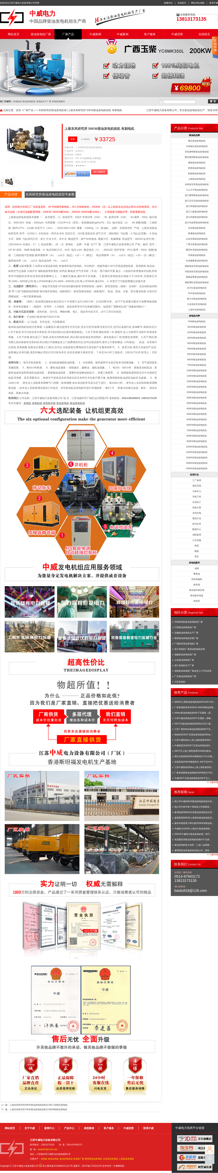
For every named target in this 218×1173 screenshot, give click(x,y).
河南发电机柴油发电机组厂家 (188, 622)
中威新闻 (95, 34)
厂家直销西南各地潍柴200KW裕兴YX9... (194, 772)
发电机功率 (194, 316)
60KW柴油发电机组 (196, 359)
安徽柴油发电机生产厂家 (186, 633)
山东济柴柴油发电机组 (197, 239)
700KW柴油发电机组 (197, 430)
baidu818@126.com (47, 1149)
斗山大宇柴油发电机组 (197, 190)
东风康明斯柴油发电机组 (197, 151)
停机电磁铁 (196, 579)
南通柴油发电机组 (196, 233)
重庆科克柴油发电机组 (197, 250)
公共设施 (196, 540)
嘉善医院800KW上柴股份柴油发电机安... (194, 817)
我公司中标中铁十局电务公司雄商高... (192, 807)
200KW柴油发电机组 (197, 387)
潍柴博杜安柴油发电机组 (197, 282)
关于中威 (30, 1128)
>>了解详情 (212, 782)
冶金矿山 (196, 491)
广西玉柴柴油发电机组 (197, 244)
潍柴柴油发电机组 (196, 162)
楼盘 (197, 551)
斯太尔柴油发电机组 (197, 299)
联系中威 (213, 3)
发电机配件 (194, 562)
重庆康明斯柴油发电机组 (197, 157)
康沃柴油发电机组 (196, 141)
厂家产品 (68, 34)
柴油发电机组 (77, 403)
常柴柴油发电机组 (196, 255)
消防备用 (196, 534)
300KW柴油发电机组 (197, 397)
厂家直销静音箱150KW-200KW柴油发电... (194, 707)
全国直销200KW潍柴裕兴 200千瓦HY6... (194, 762)
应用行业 (194, 474)
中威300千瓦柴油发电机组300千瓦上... (193, 778)
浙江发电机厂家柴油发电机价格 (189, 649)
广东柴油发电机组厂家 (185, 676)
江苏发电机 (179, 682)
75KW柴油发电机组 (196, 365)
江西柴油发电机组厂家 (185, 627)
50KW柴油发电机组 (196, 354)
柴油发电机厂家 (41, 34)
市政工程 (196, 496)
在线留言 (181, 3)
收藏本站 (168, 3)
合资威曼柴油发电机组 (197, 260)
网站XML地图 (197, 3)
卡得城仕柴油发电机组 (197, 146)
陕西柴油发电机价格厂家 (186, 638)
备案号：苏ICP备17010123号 (87, 1166)
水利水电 (196, 513)
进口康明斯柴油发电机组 (197, 195)
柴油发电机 (62, 403)
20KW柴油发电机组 (196, 338)
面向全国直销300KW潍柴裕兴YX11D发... (194, 756)
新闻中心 (49, 1128)
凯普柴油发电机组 (196, 168)
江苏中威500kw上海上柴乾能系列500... (193, 740)
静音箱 (196, 584)
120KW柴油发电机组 (197, 376)
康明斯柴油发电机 (93, 1159)
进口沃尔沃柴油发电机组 (197, 200)
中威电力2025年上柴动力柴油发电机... (193, 828)
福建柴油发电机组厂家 (185, 654)
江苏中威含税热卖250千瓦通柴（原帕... (193, 718)
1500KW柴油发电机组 (196, 457)
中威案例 (122, 34)
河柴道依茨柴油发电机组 (197, 271)
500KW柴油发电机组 (197, 419)
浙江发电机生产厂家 (184, 665)
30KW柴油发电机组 (196, 343)
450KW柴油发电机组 (197, 414)
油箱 (197, 568)
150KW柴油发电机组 (197, 381)
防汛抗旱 (196, 524)
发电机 (27, 403)
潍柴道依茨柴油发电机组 (197, 266)
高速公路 (196, 507)
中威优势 (177, 34)
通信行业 (196, 518)
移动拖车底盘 (196, 595)
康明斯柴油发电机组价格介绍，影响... (192, 850)
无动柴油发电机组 (196, 228)
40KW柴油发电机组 (196, 348)
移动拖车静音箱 (196, 590)
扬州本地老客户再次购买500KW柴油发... (194, 823)
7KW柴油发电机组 (196, 321)
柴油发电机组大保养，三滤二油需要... (192, 845)
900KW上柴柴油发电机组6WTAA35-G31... (194, 702)
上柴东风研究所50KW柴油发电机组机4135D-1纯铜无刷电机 (39, 1105)
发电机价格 (49, 403)
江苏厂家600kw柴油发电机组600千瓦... (193, 729)
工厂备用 (196, 480)
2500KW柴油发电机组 (196, 468)
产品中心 (69, 1128)
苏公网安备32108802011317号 (58, 1166)
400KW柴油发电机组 (197, 408)
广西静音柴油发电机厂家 (186, 643)
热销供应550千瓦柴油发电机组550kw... (193, 734)
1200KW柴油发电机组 (196, 452)
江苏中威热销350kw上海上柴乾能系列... (193, 767)
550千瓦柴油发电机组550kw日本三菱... (193, 723)
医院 (197, 545)
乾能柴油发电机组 (196, 173)
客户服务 (150, 34)
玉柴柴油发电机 (110, 1159)
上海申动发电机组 (196, 309)
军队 (197, 556)
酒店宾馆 (196, 485)
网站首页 (13, 34)
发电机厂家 (78, 1159)
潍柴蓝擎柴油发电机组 (197, 277)
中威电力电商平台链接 (189, 1127)
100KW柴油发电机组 (197, 370)
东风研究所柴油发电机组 (52, 110)
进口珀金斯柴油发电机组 (197, 222)
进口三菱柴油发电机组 (197, 211)
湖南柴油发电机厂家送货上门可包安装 (192, 671)
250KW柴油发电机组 (197, 392)
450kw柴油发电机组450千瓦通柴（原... (193, 713)
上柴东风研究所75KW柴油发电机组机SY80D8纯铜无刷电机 (38, 1109)
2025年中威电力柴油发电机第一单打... (193, 834)
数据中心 (196, 529)
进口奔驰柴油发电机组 (197, 206)
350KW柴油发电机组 (197, 403)
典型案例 (89, 1128)
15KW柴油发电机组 (196, 332)
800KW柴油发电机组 (197, 436)
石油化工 (196, 502)
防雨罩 (196, 601)
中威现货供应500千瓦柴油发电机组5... (193, 745)
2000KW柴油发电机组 (196, 463)
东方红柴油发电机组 (197, 288)
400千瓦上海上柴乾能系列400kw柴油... (193, 751)
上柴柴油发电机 (126, 1159)
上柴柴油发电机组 (196, 179)
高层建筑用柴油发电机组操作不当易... (192, 839)
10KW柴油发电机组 (196, 327)
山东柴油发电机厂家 (184, 660)
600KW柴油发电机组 (197, 425)
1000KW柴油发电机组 (196, 446)
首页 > (19, 110)
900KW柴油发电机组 (197, 441)
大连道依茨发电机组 (197, 304)
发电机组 (37, 403)
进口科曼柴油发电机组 (197, 217)
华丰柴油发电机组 (196, 293)
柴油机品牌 (194, 135)
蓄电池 (196, 574)
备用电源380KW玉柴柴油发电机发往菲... (194, 812)
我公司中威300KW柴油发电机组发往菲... (194, 801)
